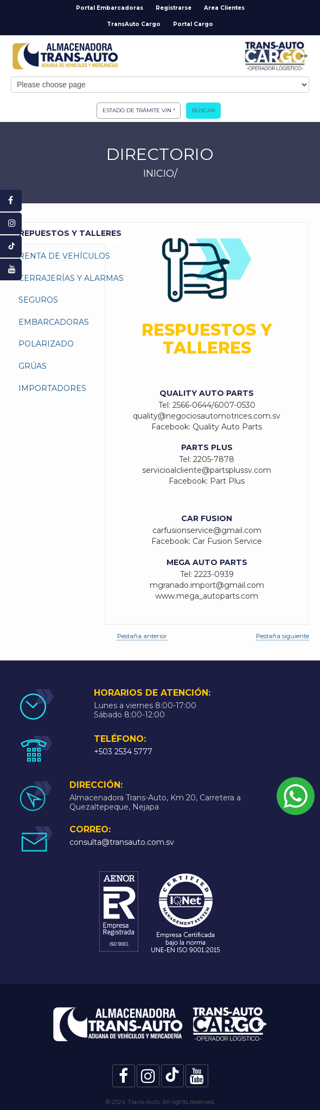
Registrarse (173, 7)
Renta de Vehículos (64, 256)
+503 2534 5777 (123, 751)
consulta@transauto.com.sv (121, 842)
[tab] (58, 233)
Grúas (32, 366)
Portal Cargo (193, 24)
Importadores (52, 388)
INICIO (158, 173)
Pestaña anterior (142, 636)
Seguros (38, 300)
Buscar (203, 110)
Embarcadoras (53, 322)
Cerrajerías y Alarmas (69, 278)
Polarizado (46, 344)
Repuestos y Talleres (70, 233)
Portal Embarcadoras (109, 7)
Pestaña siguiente (282, 636)
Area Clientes (224, 7)
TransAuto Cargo (134, 24)
